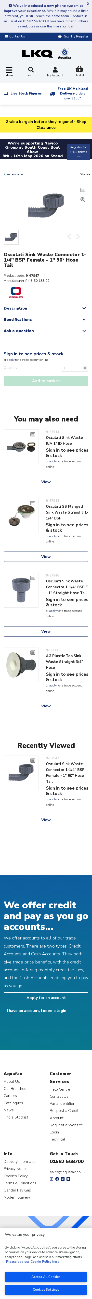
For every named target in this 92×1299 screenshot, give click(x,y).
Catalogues (13, 1103)
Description (15, 308)
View (46, 482)
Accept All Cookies (46, 1277)
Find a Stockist (16, 1117)
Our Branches (15, 1088)
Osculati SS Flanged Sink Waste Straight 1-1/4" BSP (67, 512)
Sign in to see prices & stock (33, 354)
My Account (55, 72)
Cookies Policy (16, 1176)
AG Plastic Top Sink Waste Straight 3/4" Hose (64, 661)
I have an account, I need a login (36, 1010)
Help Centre (60, 1089)
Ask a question (19, 331)
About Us (12, 1081)
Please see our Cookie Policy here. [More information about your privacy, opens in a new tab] (33, 1262)
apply (10, 360)
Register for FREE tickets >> (78, 152)
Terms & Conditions (20, 1183)
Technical (57, 1139)
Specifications (18, 319)
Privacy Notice (15, 1168)
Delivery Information (21, 1161)
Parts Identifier (62, 1103)
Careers (10, 1095)
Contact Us (59, 1096)
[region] (46, 1263)
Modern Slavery (17, 1197)
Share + (85, 174)
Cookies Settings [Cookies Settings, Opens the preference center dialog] (46, 1289)
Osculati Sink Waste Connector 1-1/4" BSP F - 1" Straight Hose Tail (67, 587)
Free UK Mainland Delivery (73, 93)
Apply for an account (46, 997)
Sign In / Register (76, 36)
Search (31, 72)
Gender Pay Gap (17, 1190)
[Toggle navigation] (9, 72)
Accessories (15, 174)
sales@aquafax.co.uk (67, 1172)
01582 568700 (67, 1161)
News (9, 1110)
